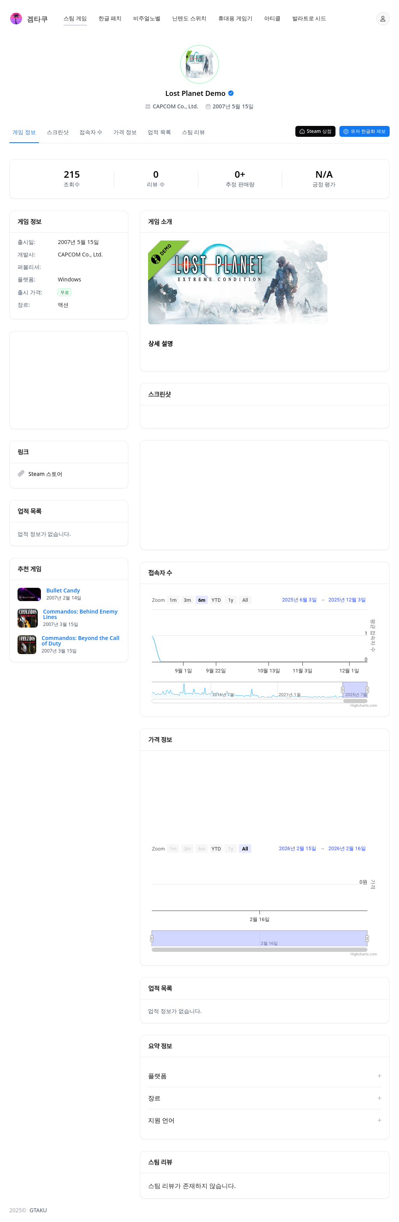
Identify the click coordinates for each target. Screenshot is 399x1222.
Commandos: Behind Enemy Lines (80, 614)
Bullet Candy (63, 590)
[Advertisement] (69, 380)
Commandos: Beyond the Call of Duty (81, 640)
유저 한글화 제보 (364, 131)
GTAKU (38, 1210)
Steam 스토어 (45, 473)
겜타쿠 (37, 18)
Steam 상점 (315, 131)
